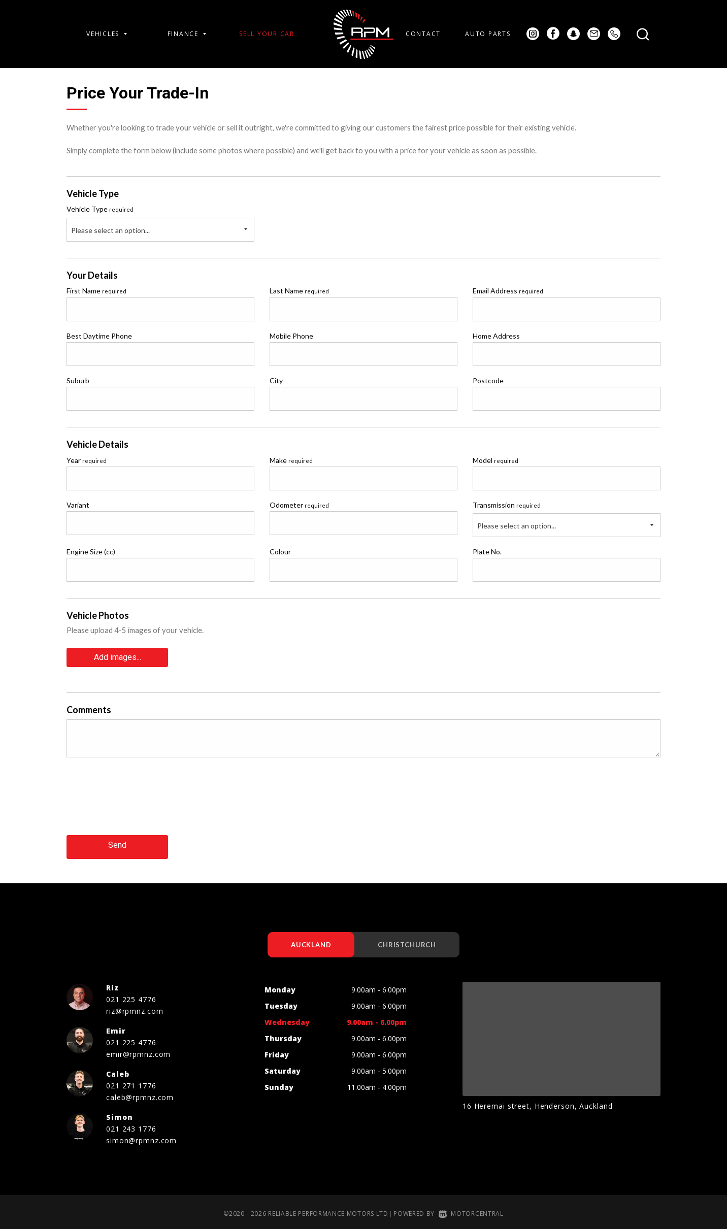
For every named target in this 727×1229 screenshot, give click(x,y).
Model (495, 460)
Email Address (508, 290)
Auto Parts (487, 33)
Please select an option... (110, 230)
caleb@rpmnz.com (140, 1093)
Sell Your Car (266, 33)
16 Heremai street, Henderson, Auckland (537, 1102)
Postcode (488, 380)
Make (291, 460)
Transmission (507, 505)
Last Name (299, 290)
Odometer (299, 505)
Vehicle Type (100, 209)
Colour (280, 551)
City (276, 380)
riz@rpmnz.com (134, 1007)
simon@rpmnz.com (141, 1136)
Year (87, 460)
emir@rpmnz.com (138, 1050)
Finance (187, 33)
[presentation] (144, 801)
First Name (96, 290)
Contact (423, 33)
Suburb (78, 380)
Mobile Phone (291, 335)
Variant (78, 505)
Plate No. (487, 551)
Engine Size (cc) (91, 551)
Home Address (496, 335)
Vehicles (106, 33)
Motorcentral (471, 1209)
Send (117, 842)
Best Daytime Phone (99, 335)
